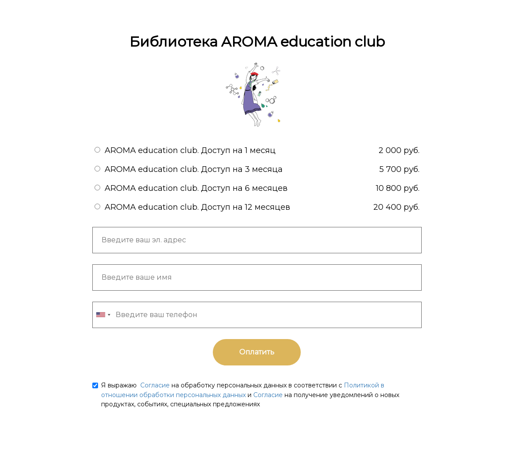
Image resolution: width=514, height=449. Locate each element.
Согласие (154, 385)
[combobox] (103, 315)
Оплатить (256, 352)
